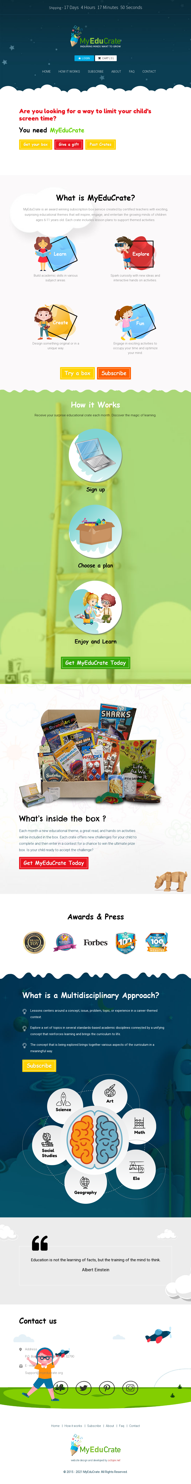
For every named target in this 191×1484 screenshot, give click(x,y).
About (110, 1426)
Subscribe (94, 1426)
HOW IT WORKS (69, 71)
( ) (106, 58)
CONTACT (149, 71)
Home (55, 1426)
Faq (121, 1426)
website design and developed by (95, 1460)
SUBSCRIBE (96, 71)
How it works (73, 1426)
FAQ (132, 71)
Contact (134, 1426)
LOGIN (84, 58)
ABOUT (116, 71)
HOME (46, 71)
